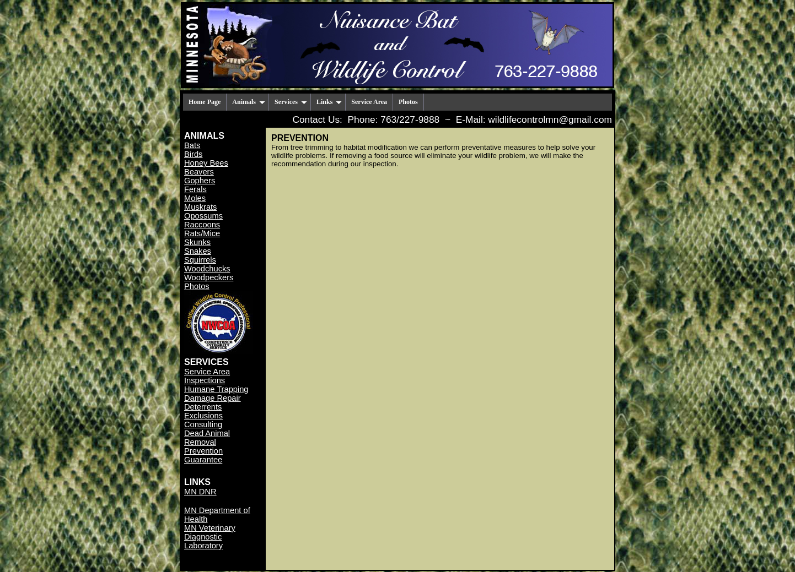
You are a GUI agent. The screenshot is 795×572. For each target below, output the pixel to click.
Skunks (197, 242)
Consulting (203, 424)
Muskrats (200, 207)
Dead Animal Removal (207, 437)
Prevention (203, 450)
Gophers (199, 180)
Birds (193, 154)
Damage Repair (212, 398)
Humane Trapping (216, 389)
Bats (192, 145)
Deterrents (203, 406)
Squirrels (200, 259)
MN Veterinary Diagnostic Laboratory (209, 537)
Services (291, 102)
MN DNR (200, 491)
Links (329, 102)
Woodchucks (207, 268)
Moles (195, 198)
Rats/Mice (202, 233)
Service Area (369, 102)
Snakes (197, 251)
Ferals (195, 189)
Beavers (199, 171)
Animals (248, 102)
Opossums (203, 215)
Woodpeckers (208, 277)
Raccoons (202, 224)
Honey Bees (206, 163)
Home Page (205, 102)
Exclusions (203, 415)
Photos (408, 102)
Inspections (204, 380)
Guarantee (203, 459)
